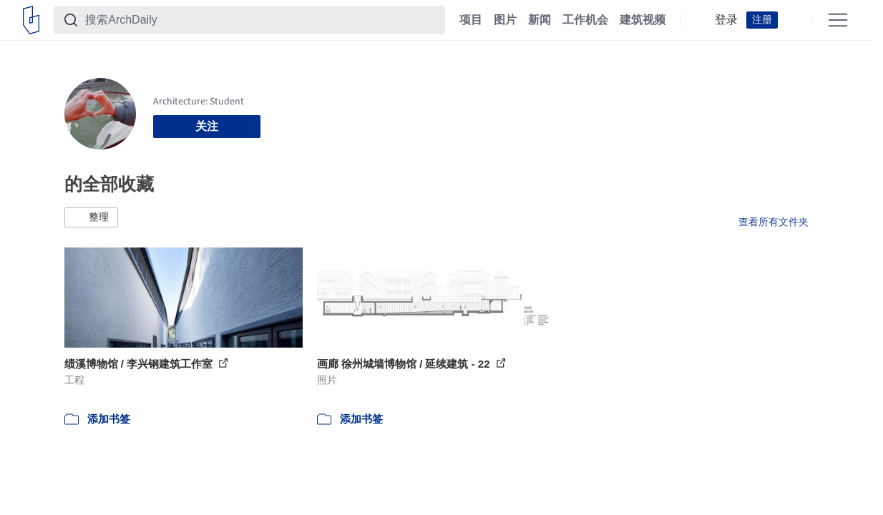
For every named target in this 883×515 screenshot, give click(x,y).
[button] (91, 217)
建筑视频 (642, 20)
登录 (726, 20)
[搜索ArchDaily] (260, 20)
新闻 (539, 20)
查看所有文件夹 (773, 222)
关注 (206, 126)
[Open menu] (837, 20)
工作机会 (585, 20)
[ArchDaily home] (31, 20)
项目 (470, 20)
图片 (505, 20)
